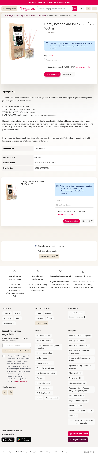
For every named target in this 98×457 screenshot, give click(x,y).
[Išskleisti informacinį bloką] (82, 8)
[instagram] (10, 392)
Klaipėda (40, 318)
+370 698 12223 (76, 312)
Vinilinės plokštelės (44, 393)
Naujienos (73, 415)
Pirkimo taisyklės (75, 378)
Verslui (17, 318)
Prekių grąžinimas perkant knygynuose (79, 351)
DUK (90, 410)
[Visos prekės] (9, 8)
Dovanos (40, 378)
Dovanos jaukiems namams (25, 16)
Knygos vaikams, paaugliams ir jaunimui (48, 346)
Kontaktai (7, 318)
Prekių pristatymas (76, 340)
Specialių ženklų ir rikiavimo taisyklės (80, 366)
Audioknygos (42, 358)
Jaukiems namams (44, 388)
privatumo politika (83, 67)
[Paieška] (74, 8)
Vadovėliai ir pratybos (45, 368)
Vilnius (39, 313)
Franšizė (7, 313)
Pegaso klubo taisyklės (78, 400)
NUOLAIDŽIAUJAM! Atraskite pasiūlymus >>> (49, 2)
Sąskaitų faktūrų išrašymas (80, 335)
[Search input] (55, 8)
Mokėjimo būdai (75, 373)
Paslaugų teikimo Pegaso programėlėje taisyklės (79, 389)
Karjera (17, 313)
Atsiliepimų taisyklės (77, 383)
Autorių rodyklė (52, 398)
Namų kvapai (42, 16)
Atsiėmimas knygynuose (78, 345)
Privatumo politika (76, 395)
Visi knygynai (42, 323)
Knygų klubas (9, 323)
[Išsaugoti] (68, 74)
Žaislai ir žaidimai (43, 383)
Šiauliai (50, 318)
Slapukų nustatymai (77, 410)
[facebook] (4, 392)
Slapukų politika (75, 405)
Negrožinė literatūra (44, 340)
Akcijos (39, 398)
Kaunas (48, 313)
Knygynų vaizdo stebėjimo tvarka (79, 359)
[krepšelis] (94, 8)
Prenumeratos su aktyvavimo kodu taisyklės (81, 421)
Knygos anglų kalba (44, 353)
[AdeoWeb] (89, 452)
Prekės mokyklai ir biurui (46, 373)
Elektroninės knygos (44, 363)
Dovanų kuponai (80, 433)
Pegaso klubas (79, 439)
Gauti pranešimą (52, 74)
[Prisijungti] (88, 8)
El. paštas (48, 55)
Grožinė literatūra (43, 335)
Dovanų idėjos (8, 16)
